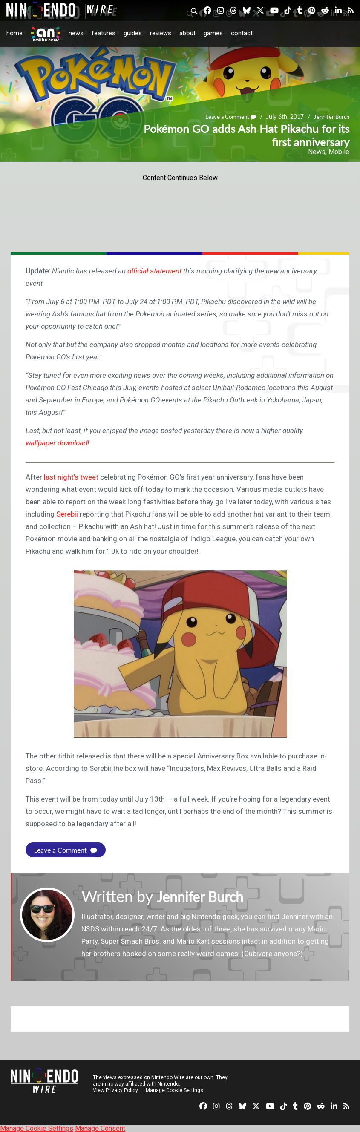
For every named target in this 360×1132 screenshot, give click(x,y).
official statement (154, 271)
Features (103, 33)
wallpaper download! (57, 443)
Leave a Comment (226, 116)
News (76, 33)
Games (213, 33)
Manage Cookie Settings (174, 1090)
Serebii (67, 514)
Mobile (338, 152)
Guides (133, 33)
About (187, 33)
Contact (242, 33)
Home (14, 33)
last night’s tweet (71, 477)
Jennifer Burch (330, 116)
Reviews (160, 33)
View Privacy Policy (115, 1090)
